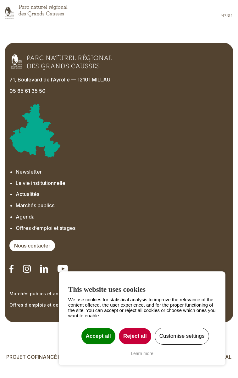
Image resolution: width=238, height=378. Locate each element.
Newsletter (29, 172)
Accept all (98, 336)
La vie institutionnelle (40, 183)
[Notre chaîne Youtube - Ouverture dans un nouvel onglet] (63, 269)
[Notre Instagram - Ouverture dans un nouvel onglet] (27, 269)
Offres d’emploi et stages (45, 228)
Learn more (142, 353)
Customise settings (182, 336)
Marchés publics (35, 205)
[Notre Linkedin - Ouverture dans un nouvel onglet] (11, 269)
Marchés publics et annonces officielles (53, 293)
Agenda (25, 217)
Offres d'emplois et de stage (40, 305)
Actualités (27, 194)
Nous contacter (32, 245)
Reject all (135, 336)
